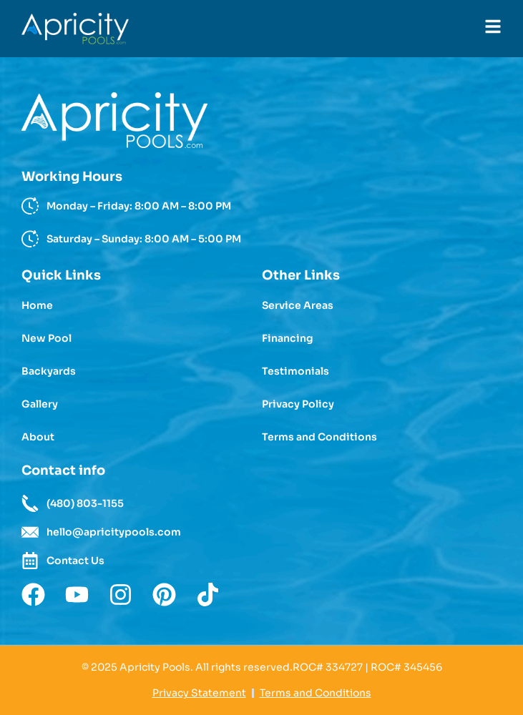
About (37, 437)
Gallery (39, 404)
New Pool (46, 338)
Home (37, 305)
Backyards (48, 371)
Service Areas (297, 305)
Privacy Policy (298, 404)
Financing (287, 338)
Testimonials (295, 371)
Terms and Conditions (319, 437)
